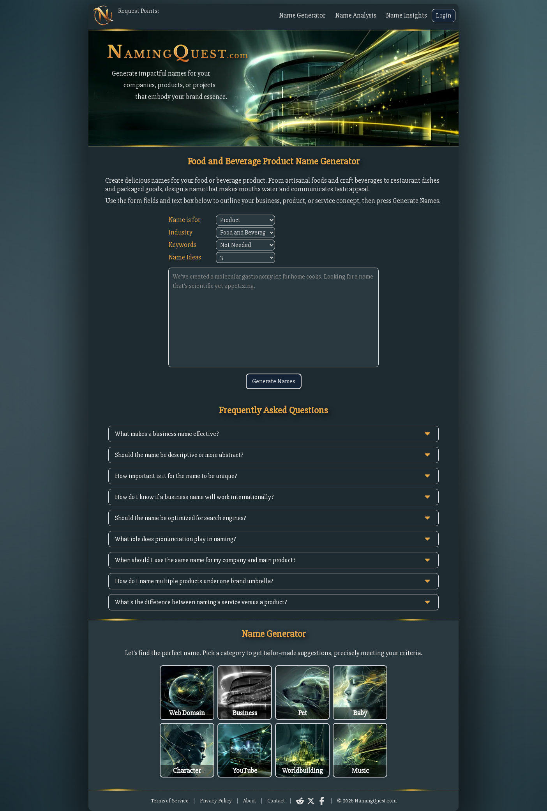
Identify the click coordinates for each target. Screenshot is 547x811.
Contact (276, 800)
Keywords (182, 245)
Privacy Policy (216, 800)
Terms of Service (170, 800)
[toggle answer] (427, 434)
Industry (180, 232)
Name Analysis (355, 15)
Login (443, 15)
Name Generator (302, 15)
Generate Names (273, 381)
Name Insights (406, 15)
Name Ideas (184, 257)
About (249, 800)
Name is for (184, 220)
